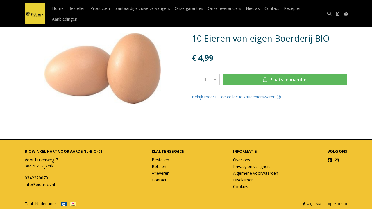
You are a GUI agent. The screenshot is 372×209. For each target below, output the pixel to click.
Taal (29, 203)
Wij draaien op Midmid (325, 204)
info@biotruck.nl (40, 184)
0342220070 (36, 178)
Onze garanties (189, 8)
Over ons (241, 160)
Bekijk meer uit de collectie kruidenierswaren (236, 97)
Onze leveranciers (224, 8)
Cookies (240, 186)
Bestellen (77, 8)
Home (58, 8)
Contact (271, 8)
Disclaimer (243, 180)
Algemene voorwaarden (255, 173)
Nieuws (253, 8)
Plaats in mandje (285, 79)
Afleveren (160, 173)
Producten (100, 8)
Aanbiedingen (64, 19)
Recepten (293, 8)
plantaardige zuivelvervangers (142, 8)
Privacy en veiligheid (252, 166)
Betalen (159, 166)
